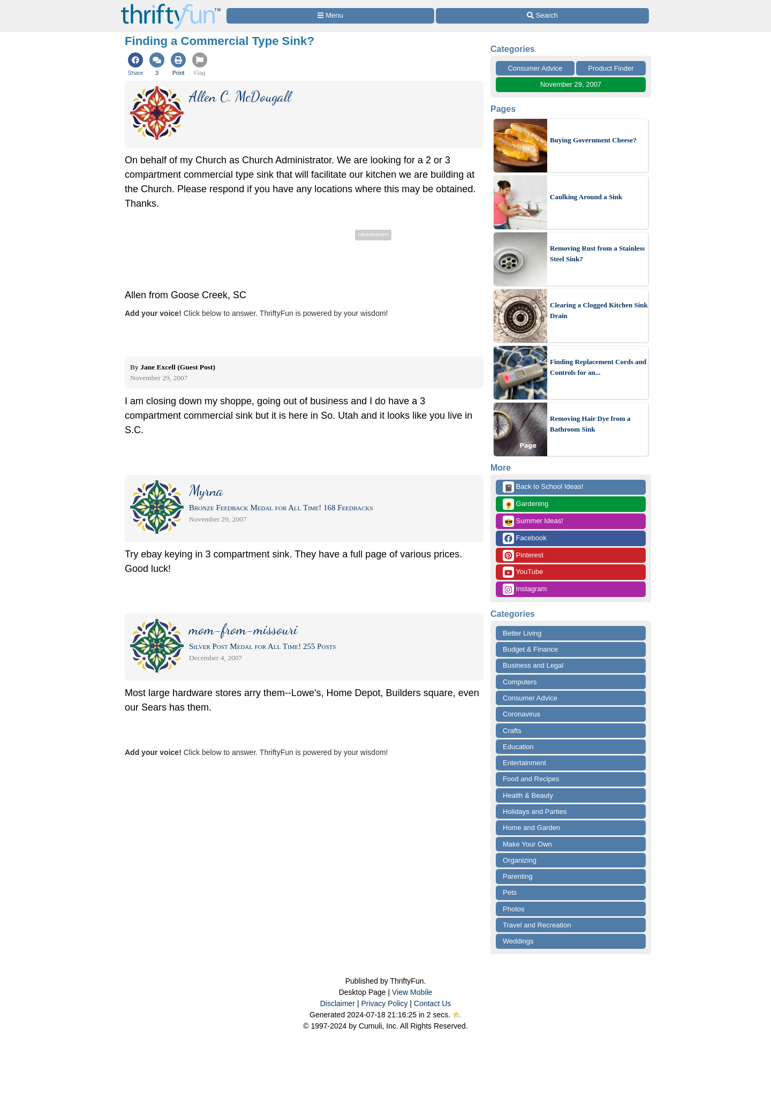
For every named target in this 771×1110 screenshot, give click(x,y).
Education (518, 747)
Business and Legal (533, 665)
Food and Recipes (531, 779)
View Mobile (412, 992)
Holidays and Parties (534, 811)
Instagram (525, 589)
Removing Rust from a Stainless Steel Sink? (597, 253)
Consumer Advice (535, 68)
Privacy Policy (384, 1003)
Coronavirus (521, 714)
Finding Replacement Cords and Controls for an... (598, 367)
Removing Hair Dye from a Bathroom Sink (590, 423)
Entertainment (524, 763)
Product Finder (610, 68)
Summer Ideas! (533, 521)
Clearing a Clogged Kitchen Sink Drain (599, 310)
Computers (520, 682)
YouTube (523, 572)
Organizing (519, 860)
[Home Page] (171, 6)
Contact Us (432, 1003)
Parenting (518, 876)
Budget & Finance (530, 649)
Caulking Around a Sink (586, 197)
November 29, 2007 (570, 84)
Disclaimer (337, 1003)
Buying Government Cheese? (593, 140)
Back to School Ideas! (543, 487)
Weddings (518, 941)
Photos (513, 909)
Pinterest (523, 555)
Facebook (525, 538)
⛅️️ (457, 1014)
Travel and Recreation (537, 925)
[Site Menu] (330, 16)
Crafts (512, 731)
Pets (510, 892)
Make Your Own (527, 844)
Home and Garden (531, 828)
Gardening (525, 504)
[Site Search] (542, 16)
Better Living (522, 633)
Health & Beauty (528, 795)
